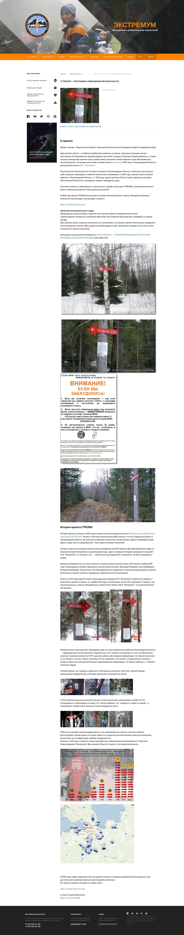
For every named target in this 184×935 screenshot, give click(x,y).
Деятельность (48, 57)
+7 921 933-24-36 (32, 924)
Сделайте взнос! (43, 155)
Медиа (62, 57)
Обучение (94, 57)
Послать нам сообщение (108, 924)
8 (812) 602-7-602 (78, 924)
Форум (130, 57)
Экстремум (32, 57)
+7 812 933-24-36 (32, 926)
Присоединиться (77, 57)
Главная (62, 74)
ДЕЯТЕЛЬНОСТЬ (75, 74)
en (140, 57)
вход (150, 57)
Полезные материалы (113, 57)
